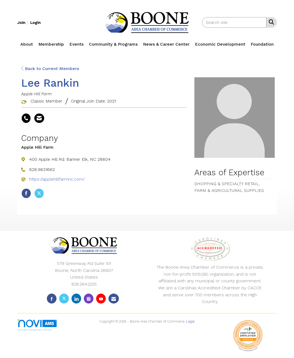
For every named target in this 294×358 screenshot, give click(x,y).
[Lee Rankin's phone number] (26, 118)
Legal (190, 321)
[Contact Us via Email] (113, 299)
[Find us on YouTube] (101, 299)
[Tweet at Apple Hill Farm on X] (39, 193)
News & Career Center (166, 44)
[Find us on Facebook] (51, 299)
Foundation (262, 44)
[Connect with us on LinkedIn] (76, 299)
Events (76, 44)
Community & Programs (113, 44)
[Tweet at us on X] (64, 299)
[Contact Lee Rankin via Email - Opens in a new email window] (39, 118)
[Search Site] (270, 22)
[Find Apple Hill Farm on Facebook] (26, 193)
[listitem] (23, 22)
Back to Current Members (50, 68)
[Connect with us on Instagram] (88, 299)
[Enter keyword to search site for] (234, 22)
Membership (51, 44)
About (26, 44)
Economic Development (220, 44)
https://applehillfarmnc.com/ (57, 179)
